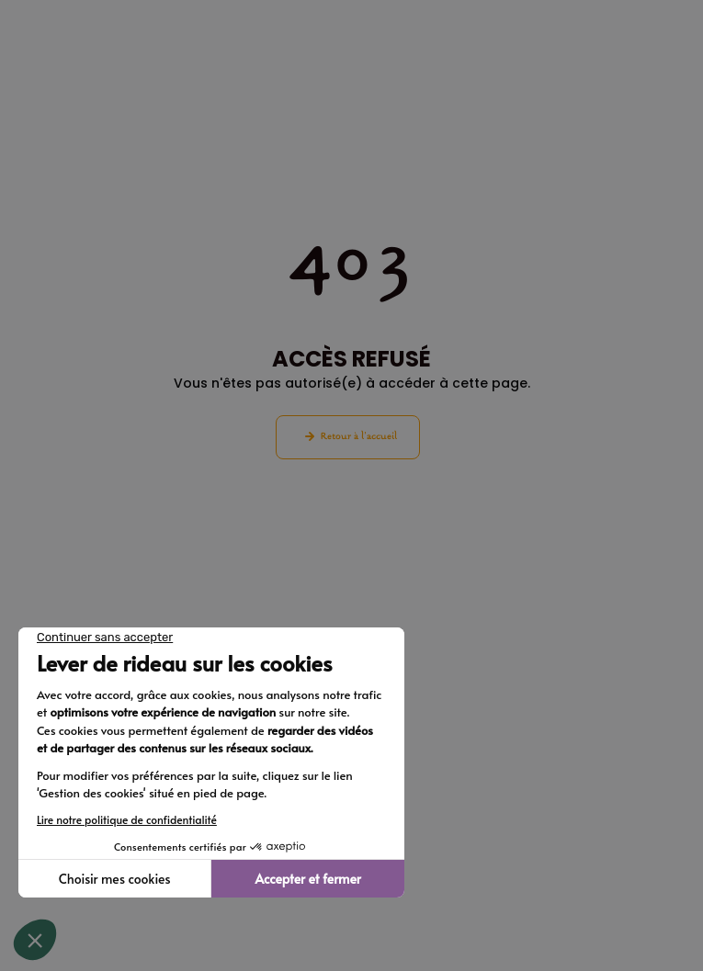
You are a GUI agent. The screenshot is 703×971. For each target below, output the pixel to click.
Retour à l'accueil (359, 437)
